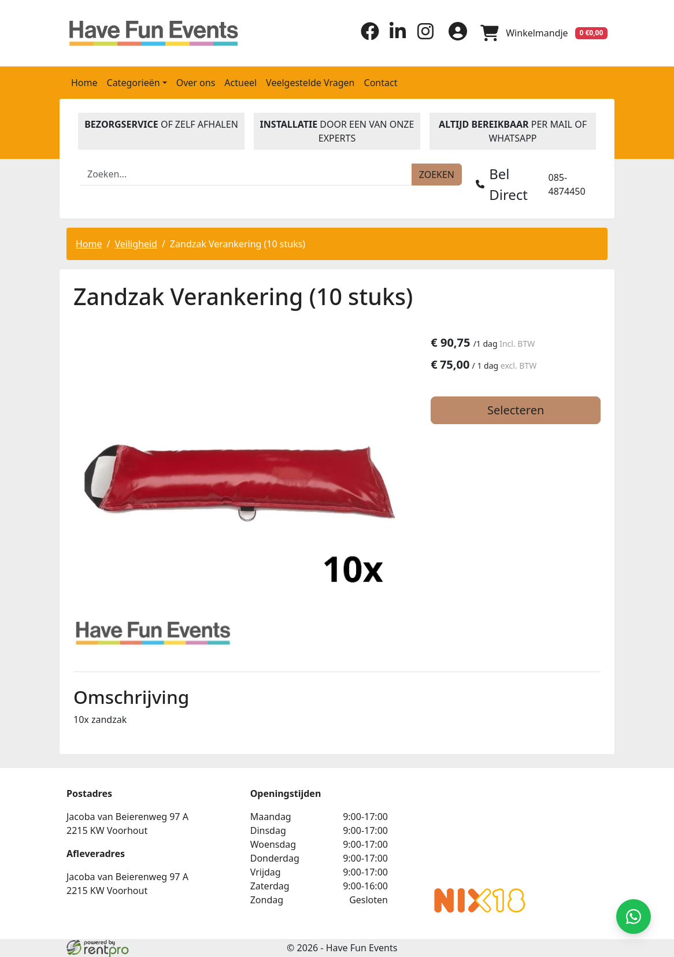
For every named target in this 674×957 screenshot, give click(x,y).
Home (84, 82)
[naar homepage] (129, 33)
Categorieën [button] (133, 82)
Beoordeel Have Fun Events (473, 833)
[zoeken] (437, 175)
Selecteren (517, 410)
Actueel (240, 82)
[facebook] (369, 37)
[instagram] (425, 37)
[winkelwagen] (543, 33)
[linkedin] (397, 37)
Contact (381, 82)
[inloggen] (457, 33)
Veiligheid (135, 244)
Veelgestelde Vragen (310, 82)
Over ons (196, 82)
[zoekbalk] (246, 175)
